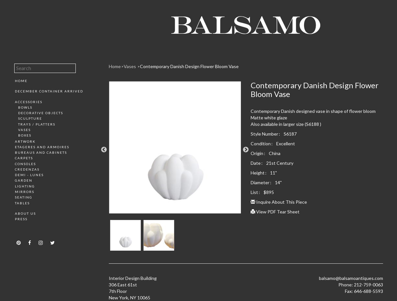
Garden (23, 180)
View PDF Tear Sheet (275, 211)
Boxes (24, 135)
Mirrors (24, 192)
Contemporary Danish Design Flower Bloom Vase (189, 66)
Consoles (25, 164)
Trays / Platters (36, 124)
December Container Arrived (49, 91)
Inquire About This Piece (279, 202)
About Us (25, 213)
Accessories (28, 102)
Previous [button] (104, 150)
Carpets (24, 158)
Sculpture (30, 118)
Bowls (25, 107)
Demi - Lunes (29, 175)
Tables (22, 203)
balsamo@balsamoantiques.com (351, 278)
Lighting (25, 186)
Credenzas (27, 169)
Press (21, 219)
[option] (175, 150)
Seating (23, 197)
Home (21, 81)
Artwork (25, 141)
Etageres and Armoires (42, 147)
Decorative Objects (40, 113)
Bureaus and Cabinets (41, 152)
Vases (24, 130)
